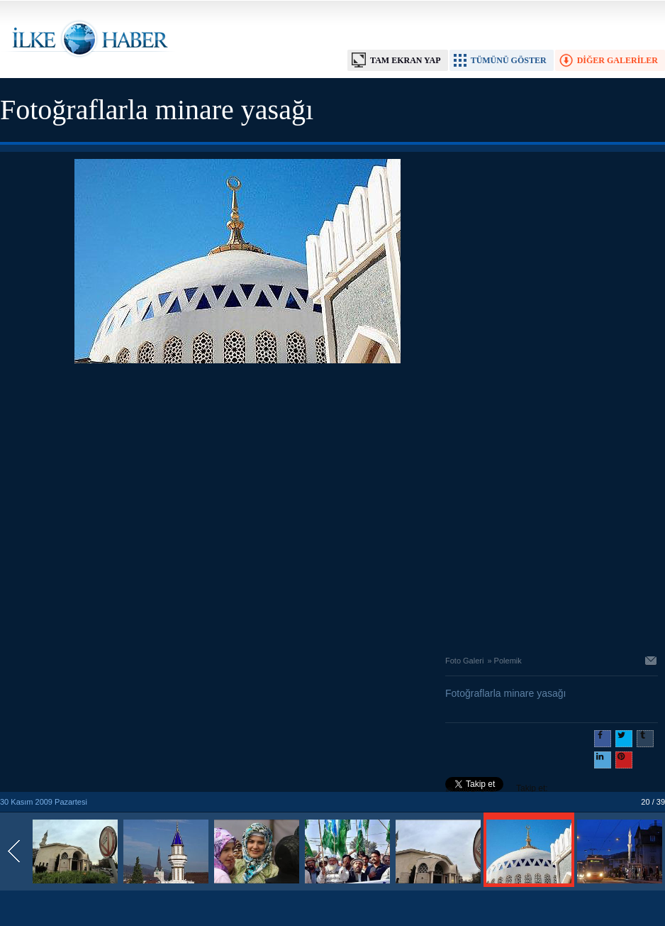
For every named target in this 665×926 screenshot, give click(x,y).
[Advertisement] (133, 506)
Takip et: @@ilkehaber (496, 789)
